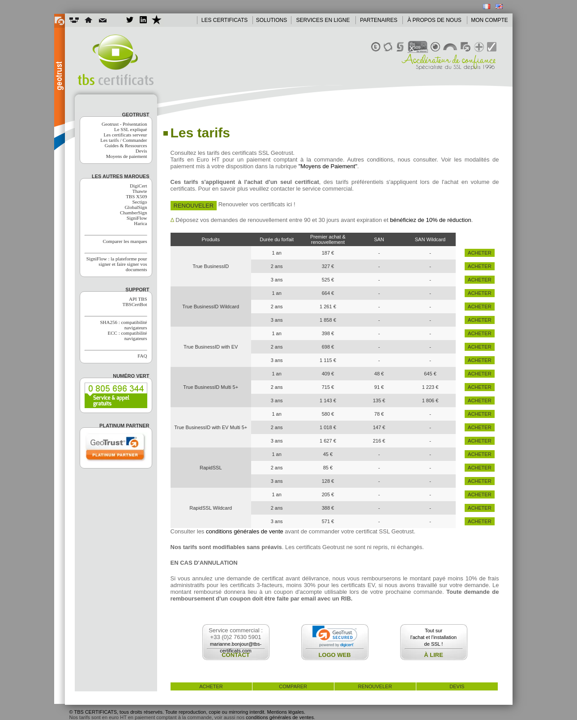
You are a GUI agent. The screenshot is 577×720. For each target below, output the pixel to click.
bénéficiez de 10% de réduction (430, 220)
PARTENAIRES (378, 20)
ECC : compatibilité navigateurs (127, 335)
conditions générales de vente (244, 531)
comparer (293, 686)
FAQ (142, 355)
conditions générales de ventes (280, 717)
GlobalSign (135, 207)
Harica (140, 223)
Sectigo (139, 201)
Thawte (139, 191)
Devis (141, 150)
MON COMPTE (489, 20)
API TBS (138, 299)
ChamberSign (133, 212)
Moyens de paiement (126, 156)
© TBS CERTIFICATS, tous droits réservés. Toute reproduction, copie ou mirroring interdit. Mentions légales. (187, 712)
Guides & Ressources (126, 145)
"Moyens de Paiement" (328, 166)
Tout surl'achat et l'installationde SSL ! (433, 637)
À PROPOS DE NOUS (434, 20)
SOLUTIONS (271, 20)
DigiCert (138, 185)
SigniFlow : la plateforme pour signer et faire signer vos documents (116, 264)
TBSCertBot (134, 304)
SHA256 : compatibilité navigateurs (123, 325)
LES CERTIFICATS (224, 20)
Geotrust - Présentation (124, 124)
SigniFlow (137, 218)
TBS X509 (136, 196)
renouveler (375, 686)
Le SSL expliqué (130, 129)
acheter (480, 253)
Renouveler (194, 205)
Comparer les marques (125, 241)
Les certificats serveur (125, 134)
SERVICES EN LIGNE (323, 20)
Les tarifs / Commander (123, 140)
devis (456, 686)
